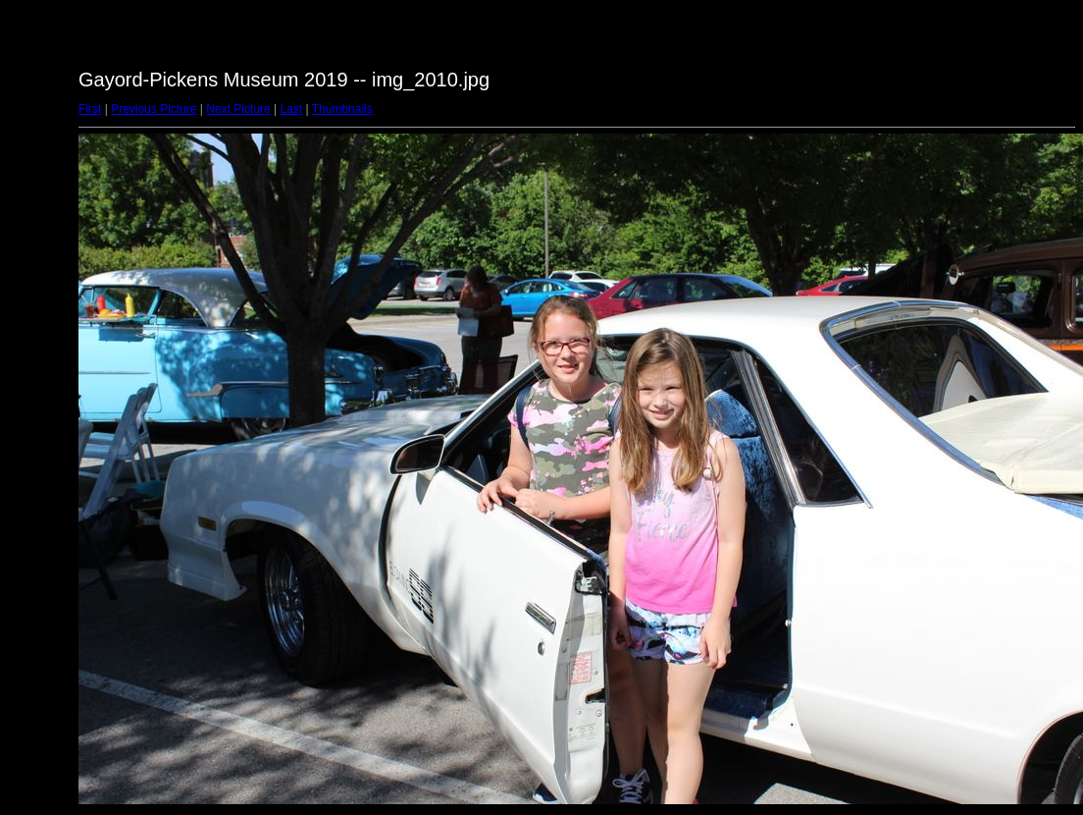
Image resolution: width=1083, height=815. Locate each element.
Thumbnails (342, 109)
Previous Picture (153, 109)
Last (291, 109)
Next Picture (238, 109)
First (89, 109)
